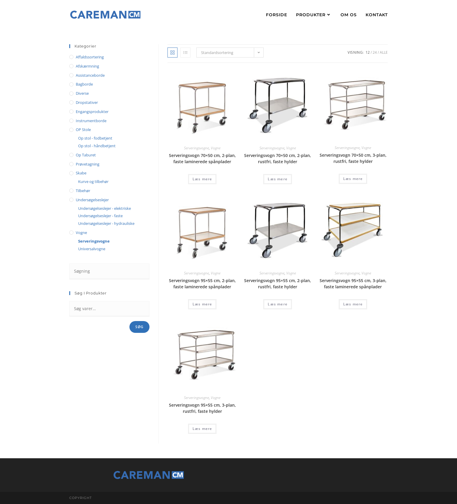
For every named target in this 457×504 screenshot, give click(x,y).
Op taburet (86, 155)
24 (375, 52)
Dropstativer (87, 102)
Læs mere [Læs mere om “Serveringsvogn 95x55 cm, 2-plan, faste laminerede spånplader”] (202, 304)
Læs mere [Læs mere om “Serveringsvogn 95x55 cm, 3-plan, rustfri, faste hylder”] (202, 428)
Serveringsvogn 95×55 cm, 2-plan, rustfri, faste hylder (277, 283)
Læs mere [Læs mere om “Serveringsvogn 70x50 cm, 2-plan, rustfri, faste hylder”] (277, 178)
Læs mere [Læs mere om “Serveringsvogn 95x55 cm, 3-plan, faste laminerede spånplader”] (353, 304)
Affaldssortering (90, 57)
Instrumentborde (91, 120)
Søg (139, 326)
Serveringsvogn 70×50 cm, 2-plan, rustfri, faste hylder (277, 158)
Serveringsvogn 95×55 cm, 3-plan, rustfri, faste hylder (202, 408)
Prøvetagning (87, 164)
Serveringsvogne (196, 147)
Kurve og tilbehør (93, 181)
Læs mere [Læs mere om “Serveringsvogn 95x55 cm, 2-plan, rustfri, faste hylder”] (277, 304)
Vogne (216, 147)
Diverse (82, 93)
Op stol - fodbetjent (95, 138)
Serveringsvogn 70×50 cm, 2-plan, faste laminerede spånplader (202, 158)
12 (368, 52)
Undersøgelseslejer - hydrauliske (106, 223)
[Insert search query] (109, 271)
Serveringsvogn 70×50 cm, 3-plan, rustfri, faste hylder (353, 158)
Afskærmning (87, 66)
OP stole (83, 129)
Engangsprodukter (92, 111)
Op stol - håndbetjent (97, 145)
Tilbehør (83, 190)
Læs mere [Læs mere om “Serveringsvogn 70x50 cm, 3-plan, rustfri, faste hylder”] (353, 178)
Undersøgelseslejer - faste (100, 215)
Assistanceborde (90, 75)
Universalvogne (91, 248)
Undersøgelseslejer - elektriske (104, 208)
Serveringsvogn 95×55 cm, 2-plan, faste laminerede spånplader (202, 283)
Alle (384, 52)
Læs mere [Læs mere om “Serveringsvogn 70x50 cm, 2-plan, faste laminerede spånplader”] (202, 178)
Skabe (81, 173)
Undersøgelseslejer (92, 199)
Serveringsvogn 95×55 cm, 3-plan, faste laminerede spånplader (353, 283)
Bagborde (84, 84)
